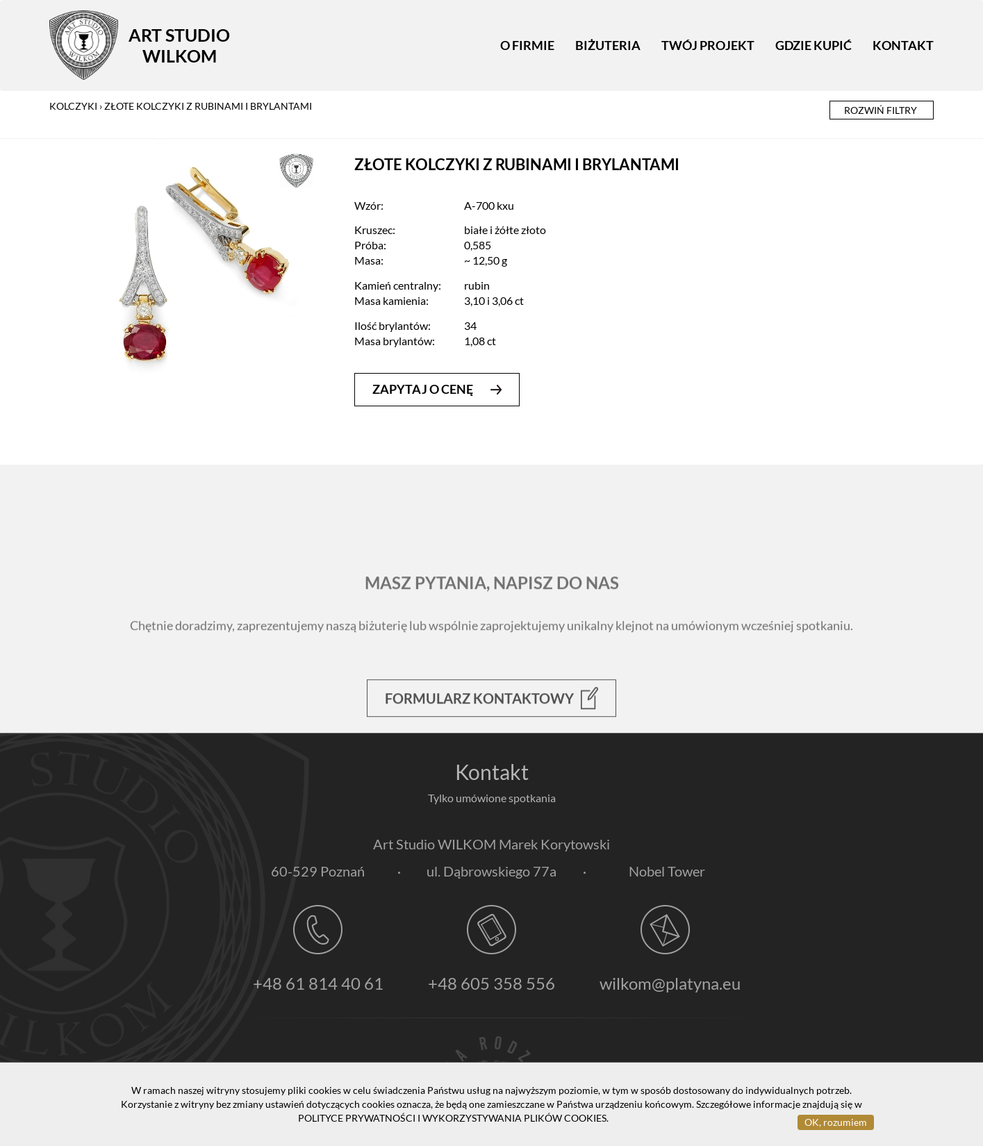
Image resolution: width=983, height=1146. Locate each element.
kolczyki (73, 106)
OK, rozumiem (835, 1122)
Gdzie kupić (813, 45)
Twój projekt (707, 45)
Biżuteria (608, 45)
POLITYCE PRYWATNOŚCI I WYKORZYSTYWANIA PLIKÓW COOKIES (452, 1118)
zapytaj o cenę (437, 389)
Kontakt (903, 45)
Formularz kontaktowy (491, 729)
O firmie (527, 45)
